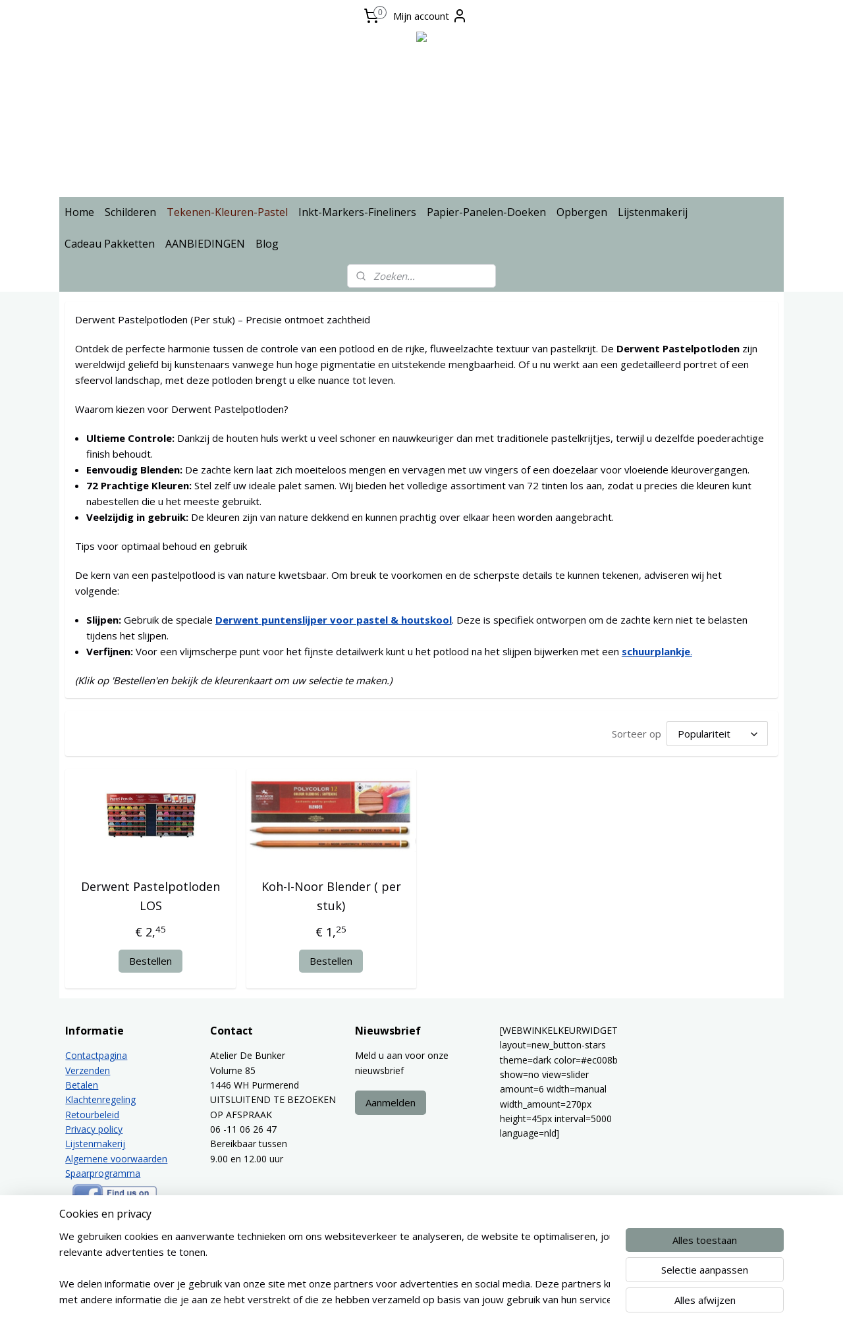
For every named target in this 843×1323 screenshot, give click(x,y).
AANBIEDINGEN (205, 243)
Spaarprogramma (102, 1173)
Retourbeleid (92, 1114)
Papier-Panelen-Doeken (486, 212)
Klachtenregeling (100, 1099)
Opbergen (582, 212)
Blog (267, 243)
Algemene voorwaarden (116, 1158)
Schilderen (130, 212)
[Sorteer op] (717, 733)
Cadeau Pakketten (110, 243)
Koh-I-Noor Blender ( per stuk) (331, 895)
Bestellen (150, 960)
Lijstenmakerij (653, 212)
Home (79, 212)
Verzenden (87, 1070)
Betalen (81, 1085)
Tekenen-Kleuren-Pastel (227, 212)
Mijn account (430, 16)
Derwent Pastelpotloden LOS (150, 895)
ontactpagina (99, 1055)
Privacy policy (93, 1129)
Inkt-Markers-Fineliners (357, 212)
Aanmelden (391, 1102)
